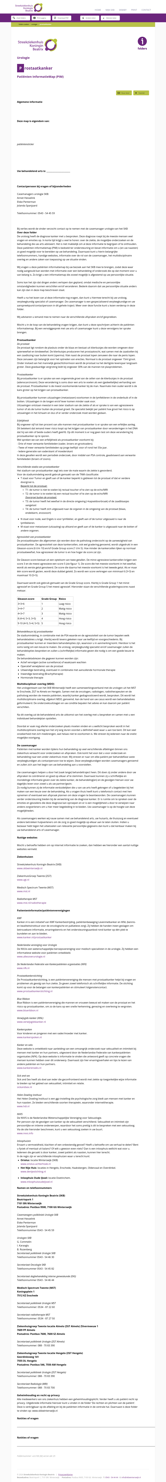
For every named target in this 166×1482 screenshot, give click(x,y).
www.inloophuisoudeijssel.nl (36, 1181)
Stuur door (124, 93)
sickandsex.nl (24, 1087)
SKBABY (123, 9)
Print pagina (39, 18)
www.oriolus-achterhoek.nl (36, 1164)
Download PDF (61, 18)
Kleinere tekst (109, 18)
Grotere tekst (89, 18)
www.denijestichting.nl (33, 1171)
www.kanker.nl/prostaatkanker (34, 937)
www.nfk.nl (23, 968)
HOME (98, 9)
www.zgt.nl (23, 879)
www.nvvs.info (25, 1133)
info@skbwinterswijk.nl (131, 1477)
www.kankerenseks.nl (29, 1068)
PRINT (134, 9)
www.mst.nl (23, 891)
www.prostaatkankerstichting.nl (34, 991)
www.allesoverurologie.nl (31, 956)
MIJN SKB (110, 9)
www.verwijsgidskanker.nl (31, 1021)
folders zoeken (24, 24)
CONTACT (146, 9)
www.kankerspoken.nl (29, 1037)
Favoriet (140, 93)
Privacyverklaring (65, 1474)
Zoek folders (19, 18)
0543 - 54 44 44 (111, 1477)
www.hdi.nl (23, 1106)
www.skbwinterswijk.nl (29, 868)
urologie (34, 24)
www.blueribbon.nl (27, 1010)
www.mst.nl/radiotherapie (31, 902)
